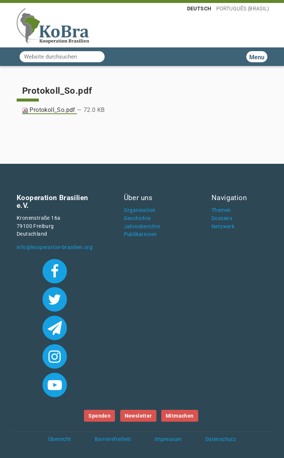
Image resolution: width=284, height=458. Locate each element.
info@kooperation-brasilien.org (54, 247)
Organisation (140, 210)
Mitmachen (180, 416)
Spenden (99, 416)
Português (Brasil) (242, 8)
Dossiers (222, 218)
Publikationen (140, 234)
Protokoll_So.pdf (49, 109)
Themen (221, 210)
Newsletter (138, 416)
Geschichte (137, 218)
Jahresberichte (142, 226)
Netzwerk (223, 226)
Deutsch (199, 8)
